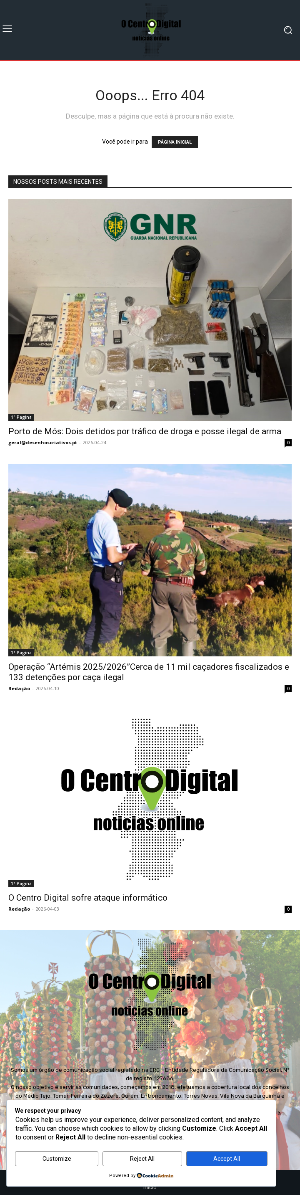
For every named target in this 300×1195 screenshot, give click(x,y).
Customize (56, 1158)
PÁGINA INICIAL (175, 142)
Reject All (142, 1158)
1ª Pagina (21, 417)
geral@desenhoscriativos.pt (42, 442)
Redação (19, 688)
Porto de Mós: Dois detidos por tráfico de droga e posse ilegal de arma (144, 431)
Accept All (226, 1158)
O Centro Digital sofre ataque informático (88, 898)
